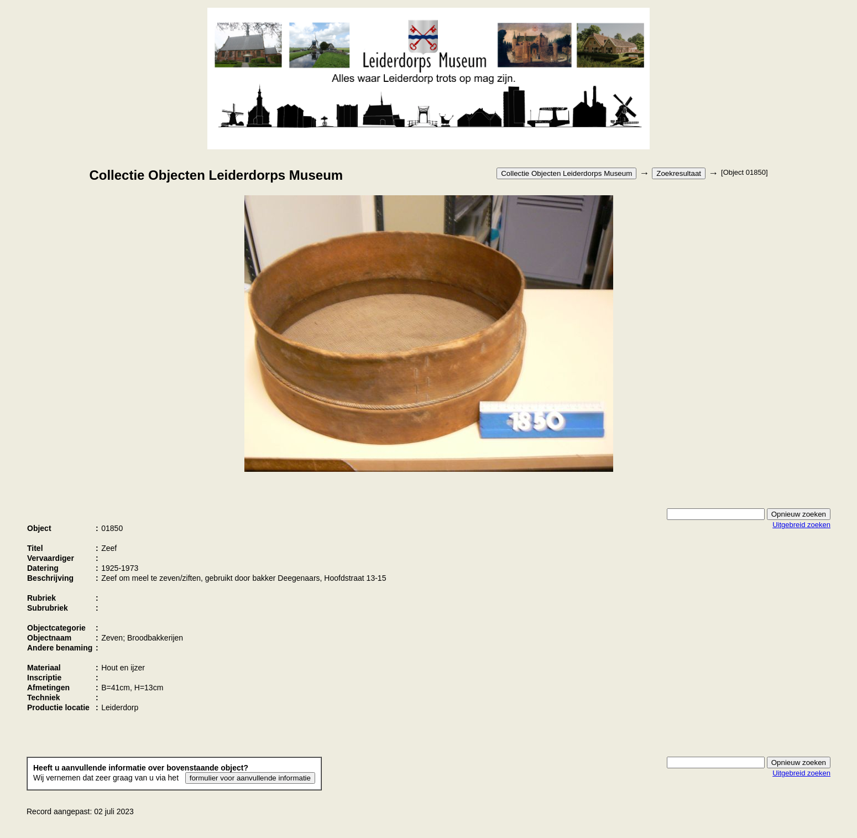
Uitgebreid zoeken (801, 525)
